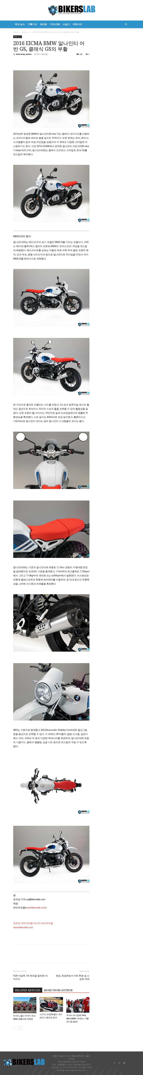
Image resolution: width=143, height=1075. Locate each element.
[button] (126, 24)
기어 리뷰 (55, 24)
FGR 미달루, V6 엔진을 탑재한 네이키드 (30, 977)
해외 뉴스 (26, 32)
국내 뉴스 (20, 24)
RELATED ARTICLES (27, 990)
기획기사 (32, 24)
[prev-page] (15, 1028)
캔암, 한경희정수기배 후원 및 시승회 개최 (72, 977)
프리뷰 (43, 24)
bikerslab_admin (24, 54)
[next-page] (20, 1028)
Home (16, 32)
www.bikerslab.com (36, 907)
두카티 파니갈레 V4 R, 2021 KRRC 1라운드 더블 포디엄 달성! (77, 1018)
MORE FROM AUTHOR (58, 990)
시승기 (66, 24)
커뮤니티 (77, 24)
